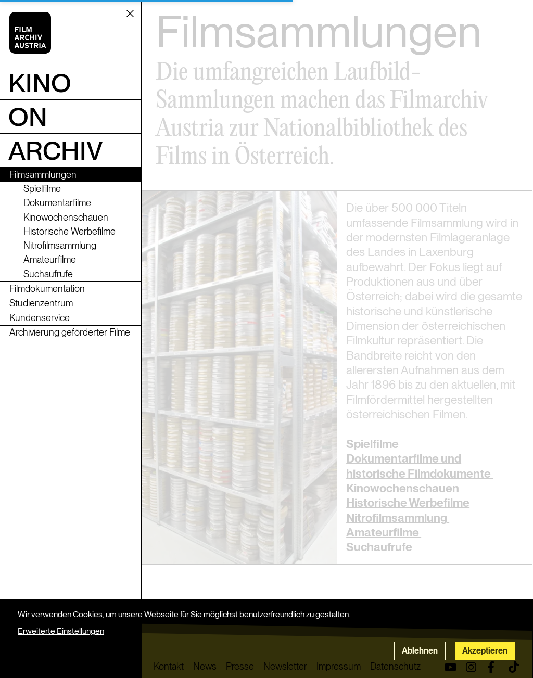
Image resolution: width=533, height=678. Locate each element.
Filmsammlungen (43, 174)
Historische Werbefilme (69, 231)
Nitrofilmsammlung (59, 245)
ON (27, 116)
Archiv (55, 150)
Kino (39, 82)
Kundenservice (39, 317)
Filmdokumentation (47, 288)
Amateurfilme (49, 259)
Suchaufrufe (48, 273)
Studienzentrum (41, 303)
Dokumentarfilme (57, 202)
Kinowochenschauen (65, 217)
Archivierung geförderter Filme (69, 332)
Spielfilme (42, 188)
